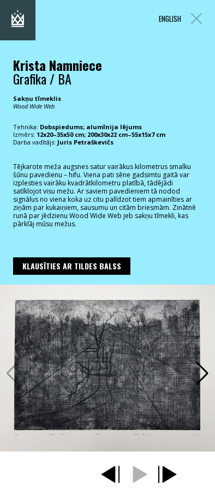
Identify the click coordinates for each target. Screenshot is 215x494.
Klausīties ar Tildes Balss (71, 266)
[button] (202, 373)
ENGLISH (170, 18)
